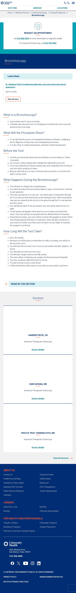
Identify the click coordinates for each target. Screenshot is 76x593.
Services (37, 8)
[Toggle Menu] (73, 3)
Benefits (43, 507)
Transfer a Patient (10, 523)
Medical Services (22, 13)
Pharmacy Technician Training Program (19, 531)
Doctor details (38, 350)
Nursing (6, 511)
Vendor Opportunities (48, 491)
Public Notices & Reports (13, 491)
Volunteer (7, 495)
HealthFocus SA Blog (12, 479)
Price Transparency (47, 487)
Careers (8, 502)
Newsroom (44, 483)
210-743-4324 (50, 43)
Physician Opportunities (49, 511)
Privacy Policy (9, 577)
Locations (62, 8)
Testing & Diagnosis (58, 13)
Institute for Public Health (13, 483)
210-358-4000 (15, 556)
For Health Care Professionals (23, 518)
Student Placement (47, 527)
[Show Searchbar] (68, 3)
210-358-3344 (23, 38)
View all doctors (61, 458)
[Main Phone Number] (65, 2)
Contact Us (8, 475)
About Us (9, 470)
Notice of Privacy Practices (15, 582)
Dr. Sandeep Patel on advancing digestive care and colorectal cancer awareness (36, 85)
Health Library (45, 479)
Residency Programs (12, 527)
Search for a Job (10, 507)
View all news (13, 99)
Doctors (12, 8)
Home (10, 13)
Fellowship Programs (48, 523)
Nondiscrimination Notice (51, 577)
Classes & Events (47, 475)
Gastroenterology (39, 13)
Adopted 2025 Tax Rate (13, 487)
